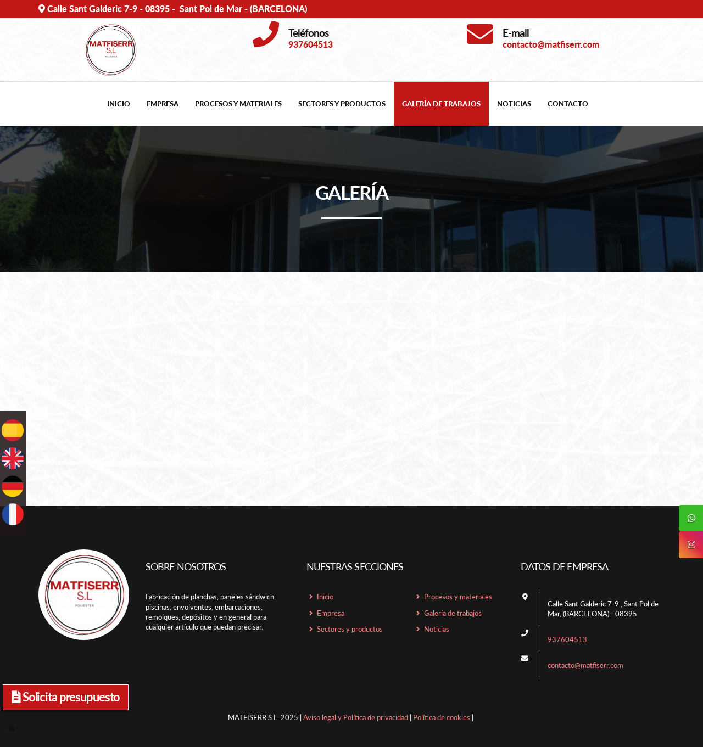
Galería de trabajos (441, 103)
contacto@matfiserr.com (585, 665)
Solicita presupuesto (66, 696)
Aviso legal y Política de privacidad (355, 717)
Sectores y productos (342, 103)
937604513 (567, 639)
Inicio (118, 103)
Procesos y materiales (238, 103)
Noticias (514, 103)
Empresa (162, 103)
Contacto (568, 103)
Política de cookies (441, 717)
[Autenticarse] (12, 727)
